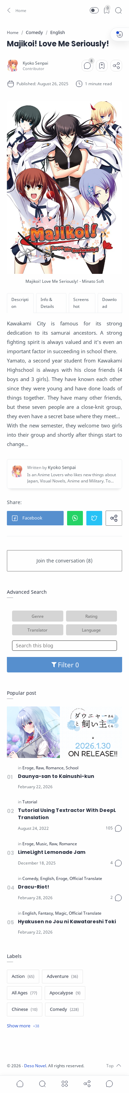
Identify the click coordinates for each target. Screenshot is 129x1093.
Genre (38, 616)
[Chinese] (24, 1009)
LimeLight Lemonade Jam (51, 852)
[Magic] (61, 913)
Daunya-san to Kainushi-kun (56, 776)
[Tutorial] (29, 802)
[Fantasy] (46, 913)
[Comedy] (30, 878)
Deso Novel (35, 1066)
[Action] (23, 976)
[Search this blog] (64, 645)
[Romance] (55, 768)
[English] (47, 878)
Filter (64, 664)
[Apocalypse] (65, 993)
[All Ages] (24, 993)
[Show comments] (109, 1084)
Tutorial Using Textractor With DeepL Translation (67, 814)
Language (91, 630)
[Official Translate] (85, 878)
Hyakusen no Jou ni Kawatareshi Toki (67, 921)
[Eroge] (28, 768)
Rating (91, 616)
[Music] (42, 844)
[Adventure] (62, 976)
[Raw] (40, 768)
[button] (15, 10)
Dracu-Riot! (33, 886)
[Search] (118, 10)
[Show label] (23, 1026)
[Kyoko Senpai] (35, 63)
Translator (37, 630)
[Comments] (87, 65)
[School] (72, 768)
